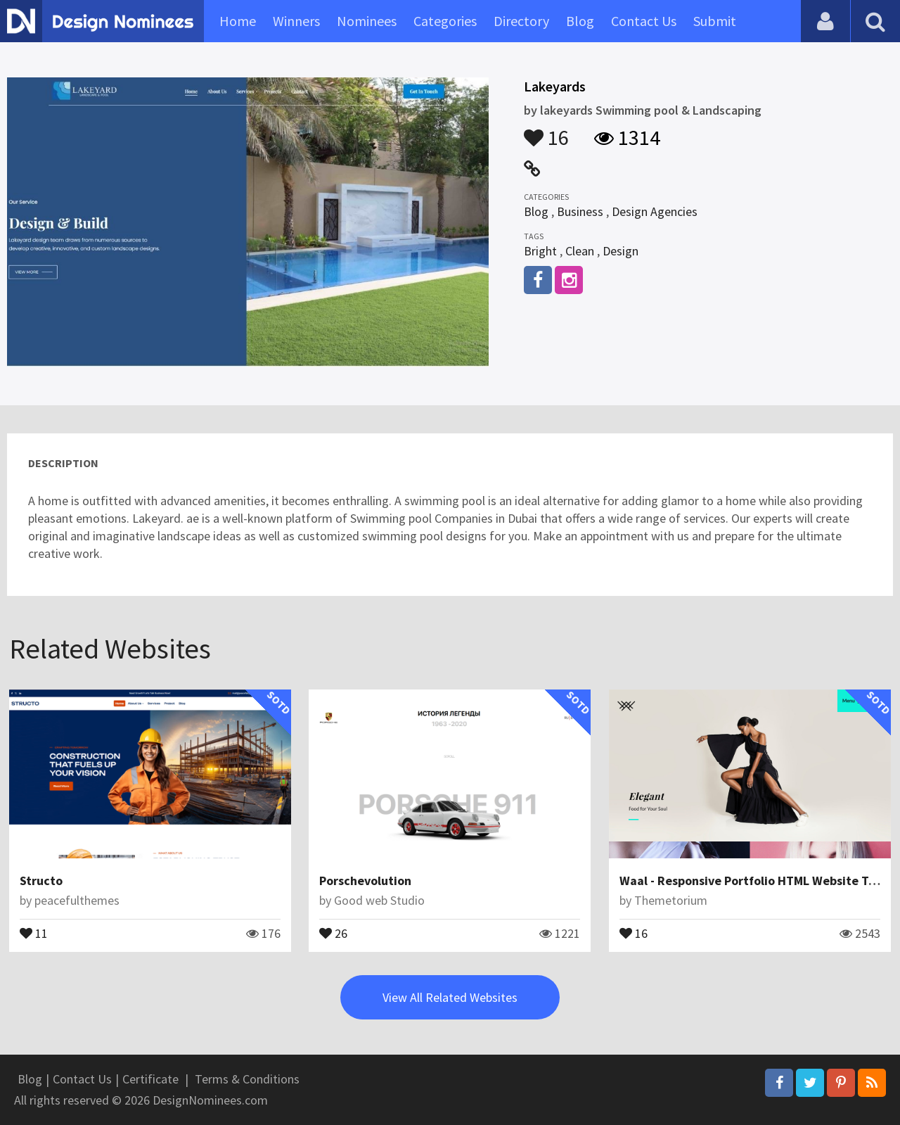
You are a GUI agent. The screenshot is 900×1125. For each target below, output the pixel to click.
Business (580, 211)
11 (34, 932)
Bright (540, 251)
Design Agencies (655, 211)
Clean (579, 251)
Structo (41, 880)
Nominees (367, 21)
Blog (580, 21)
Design (620, 251)
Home (237, 21)
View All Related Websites (450, 997)
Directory (521, 21)
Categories (445, 21)
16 (546, 131)
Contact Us (643, 21)
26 (333, 932)
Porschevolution (365, 880)
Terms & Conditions (247, 1079)
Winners (296, 21)
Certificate (150, 1079)
